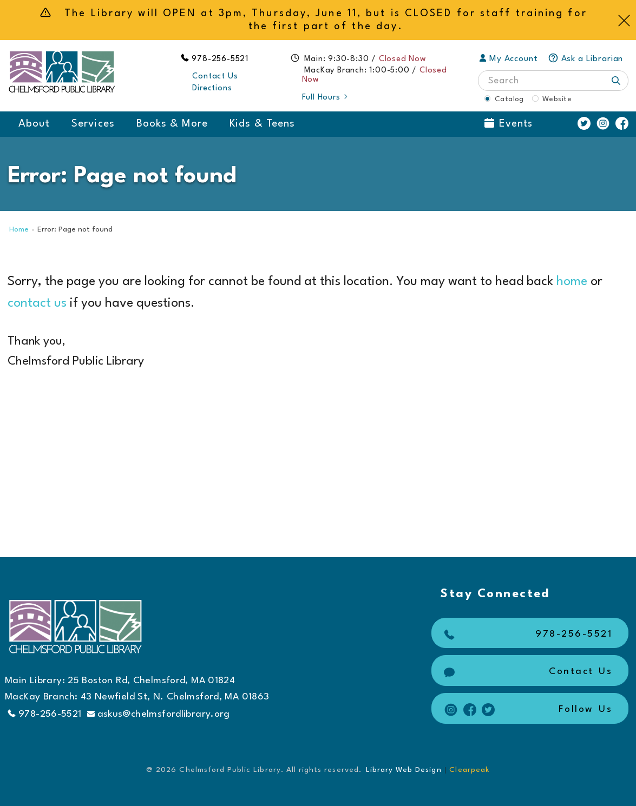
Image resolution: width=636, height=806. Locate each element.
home (571, 281)
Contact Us (215, 76)
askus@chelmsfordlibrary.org (158, 714)
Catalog (509, 99)
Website (557, 99)
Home (19, 229)
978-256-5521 (220, 59)
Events (508, 123)
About (34, 123)
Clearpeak (469, 770)
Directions (212, 88)
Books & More (172, 123)
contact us (37, 303)
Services (92, 123)
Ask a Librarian (586, 59)
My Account (508, 59)
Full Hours (325, 98)
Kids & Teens (262, 123)
